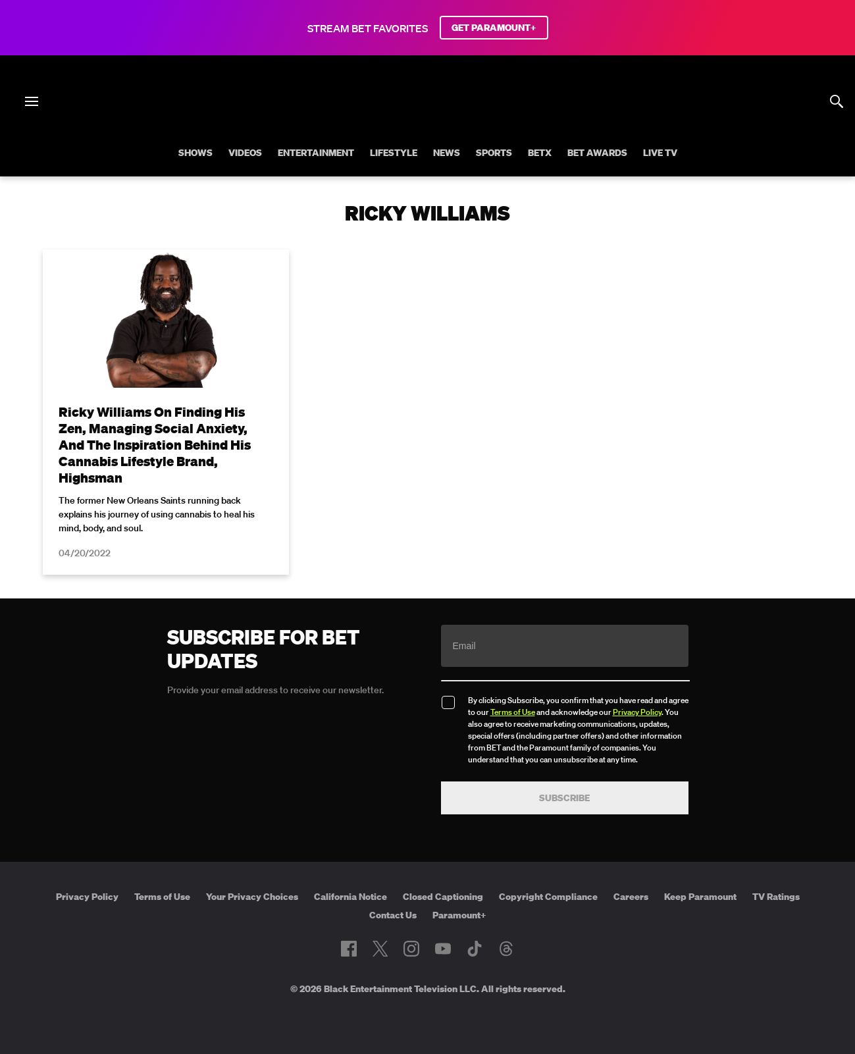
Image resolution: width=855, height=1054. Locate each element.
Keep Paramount (700, 897)
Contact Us (393, 915)
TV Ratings (776, 897)
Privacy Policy (637, 712)
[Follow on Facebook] (349, 949)
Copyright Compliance (548, 897)
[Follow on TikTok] (474, 949)
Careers (630, 897)
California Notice (350, 897)
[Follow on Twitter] (380, 949)
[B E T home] (428, 123)
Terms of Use (512, 712)
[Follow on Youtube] (443, 949)
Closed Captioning (443, 897)
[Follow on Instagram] (411, 949)
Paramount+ (459, 915)
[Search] (836, 101)
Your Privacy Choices (252, 897)
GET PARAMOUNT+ (494, 28)
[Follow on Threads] (506, 949)
